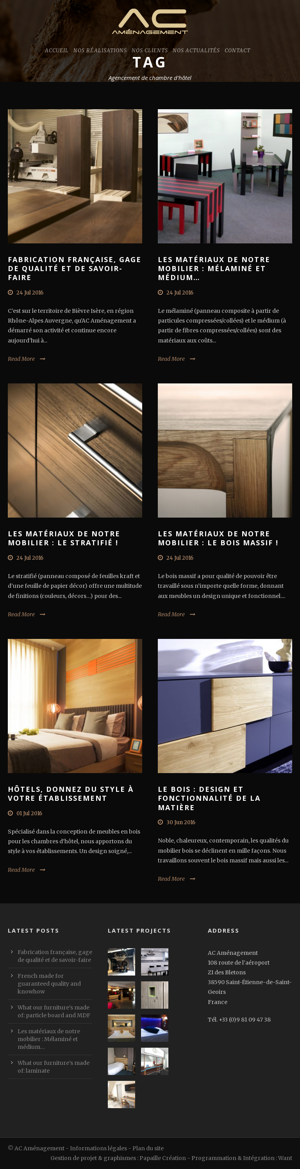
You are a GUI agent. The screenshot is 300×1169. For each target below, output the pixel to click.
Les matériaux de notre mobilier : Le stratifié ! (64, 538)
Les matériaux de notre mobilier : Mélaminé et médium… (214, 268)
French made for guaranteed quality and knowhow (49, 983)
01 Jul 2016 (29, 813)
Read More (21, 358)
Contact (237, 50)
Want (285, 1158)
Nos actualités (196, 50)
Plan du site (148, 1148)
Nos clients (150, 50)
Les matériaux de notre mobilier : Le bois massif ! (218, 538)
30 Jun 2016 (180, 822)
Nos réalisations (100, 50)
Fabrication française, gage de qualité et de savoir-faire (74, 268)
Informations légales (98, 1148)
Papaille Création (162, 1158)
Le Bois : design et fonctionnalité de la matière (209, 798)
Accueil (57, 50)
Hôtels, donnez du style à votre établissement (71, 793)
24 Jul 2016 (29, 292)
